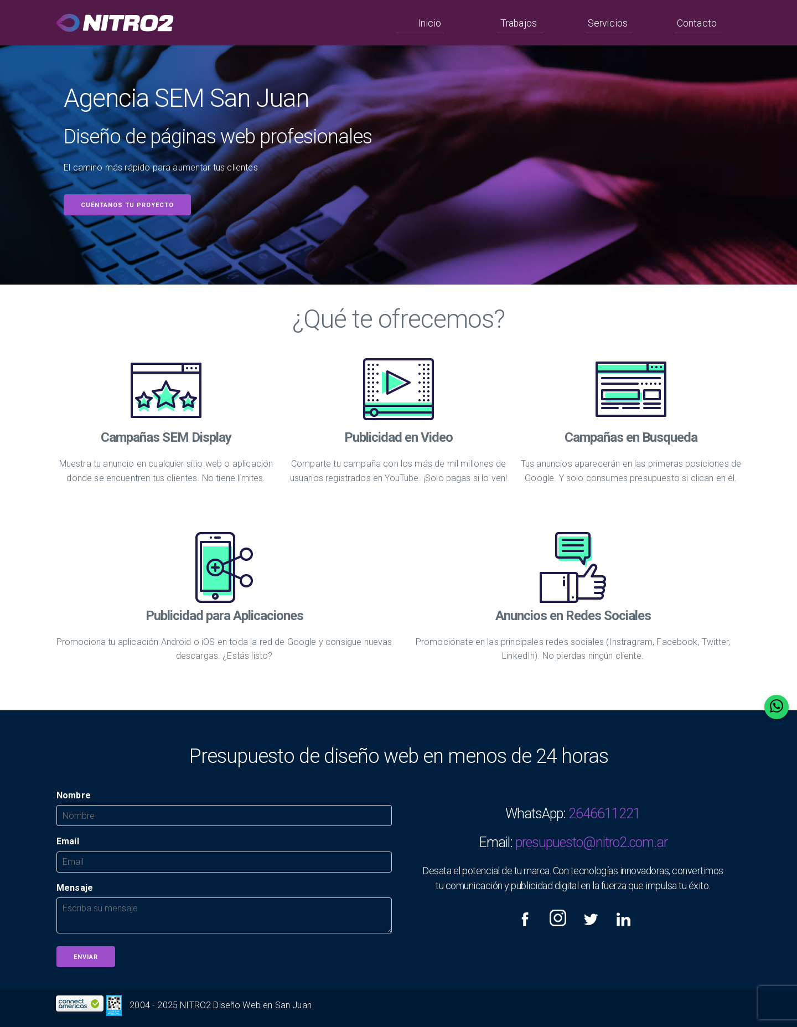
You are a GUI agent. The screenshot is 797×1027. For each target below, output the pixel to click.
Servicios (607, 23)
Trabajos (518, 23)
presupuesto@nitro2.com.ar (591, 842)
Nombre (73, 795)
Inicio (429, 23)
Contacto (696, 23)
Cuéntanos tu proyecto (127, 205)
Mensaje (74, 888)
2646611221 (604, 814)
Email (67, 841)
